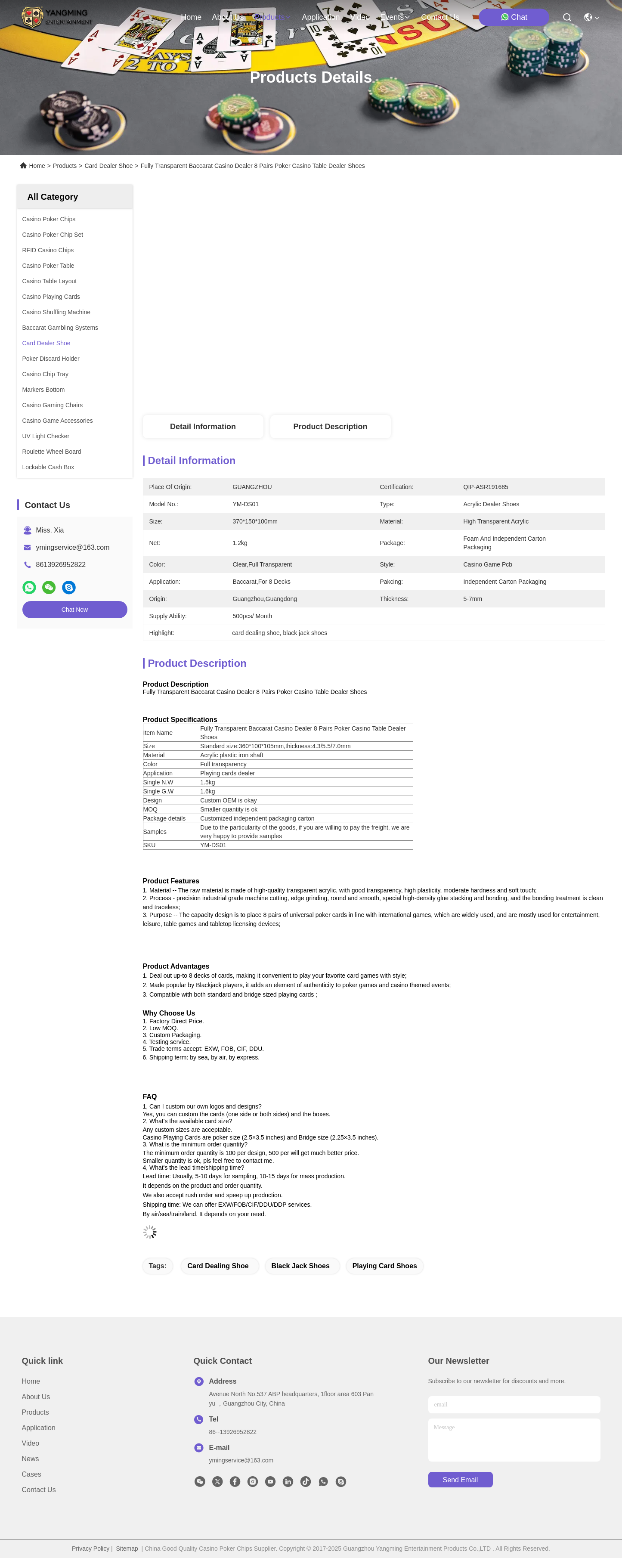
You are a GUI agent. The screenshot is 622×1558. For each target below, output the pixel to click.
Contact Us (39, 1489)
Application (39, 1427)
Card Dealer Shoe (108, 165)
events (395, 17)
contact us (440, 17)
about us (228, 17)
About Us (36, 1396)
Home (191, 17)
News (30, 1458)
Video (31, 1443)
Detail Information (203, 426)
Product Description (330, 426)
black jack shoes (301, 1266)
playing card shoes (385, 1266)
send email (460, 1480)
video (360, 17)
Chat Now (75, 609)
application (321, 17)
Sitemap (127, 1548)
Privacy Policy (90, 1548)
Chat (514, 17)
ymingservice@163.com (73, 547)
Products (65, 165)
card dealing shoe (217, 1266)
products (272, 17)
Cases (31, 1474)
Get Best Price (445, 387)
